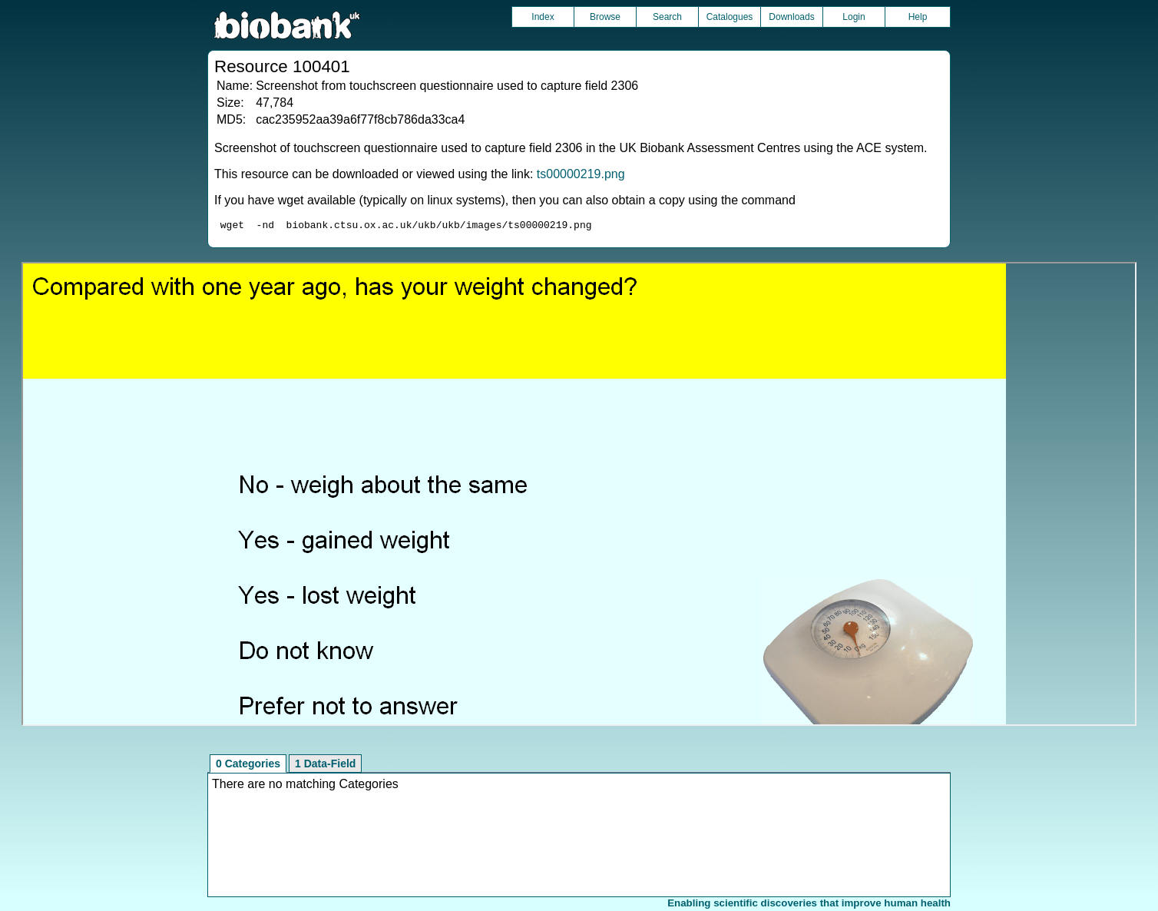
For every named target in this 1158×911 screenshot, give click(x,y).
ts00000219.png (581, 174)
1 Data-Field (325, 766)
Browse (605, 17)
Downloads (791, 17)
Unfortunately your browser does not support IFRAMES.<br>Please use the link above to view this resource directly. (579, 496)
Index (542, 17)
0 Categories (248, 766)
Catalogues (729, 17)
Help (918, 17)
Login (853, 17)
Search (667, 17)
